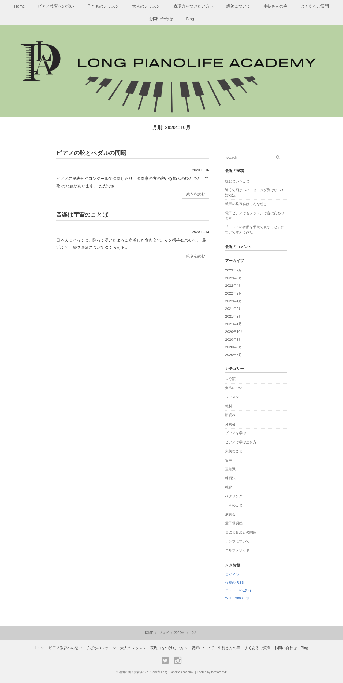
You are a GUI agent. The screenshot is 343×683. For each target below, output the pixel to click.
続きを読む (195, 194)
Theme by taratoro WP (212, 672)
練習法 (230, 478)
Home (19, 6)
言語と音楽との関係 (240, 532)
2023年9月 (233, 270)
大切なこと (234, 451)
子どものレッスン (103, 6)
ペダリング (234, 496)
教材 (228, 406)
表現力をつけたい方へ (193, 6)
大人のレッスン (146, 6)
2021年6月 (233, 309)
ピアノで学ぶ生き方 (240, 442)
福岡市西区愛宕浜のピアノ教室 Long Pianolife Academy (156, 672)
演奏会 (230, 514)
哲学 (228, 460)
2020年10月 (234, 332)
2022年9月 (233, 278)
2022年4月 (233, 286)
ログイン (232, 575)
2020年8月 (233, 339)
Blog (190, 19)
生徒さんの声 (275, 6)
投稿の (234, 582)
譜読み (230, 415)
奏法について (235, 388)
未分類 (230, 379)
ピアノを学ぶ (235, 433)
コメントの (238, 590)
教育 (228, 487)
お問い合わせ (161, 19)
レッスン (232, 397)
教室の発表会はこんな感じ (246, 204)
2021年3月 (233, 316)
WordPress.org (237, 598)
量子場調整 (234, 523)
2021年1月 (233, 324)
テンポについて (237, 541)
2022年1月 (233, 301)
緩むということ (237, 181)
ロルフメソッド (237, 550)
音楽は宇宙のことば (82, 215)
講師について (238, 6)
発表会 (230, 424)
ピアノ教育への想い (56, 6)
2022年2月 (233, 293)
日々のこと (234, 505)
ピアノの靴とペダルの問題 (91, 153)
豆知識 (230, 469)
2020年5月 (233, 355)
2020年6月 (233, 347)
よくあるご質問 (315, 6)
